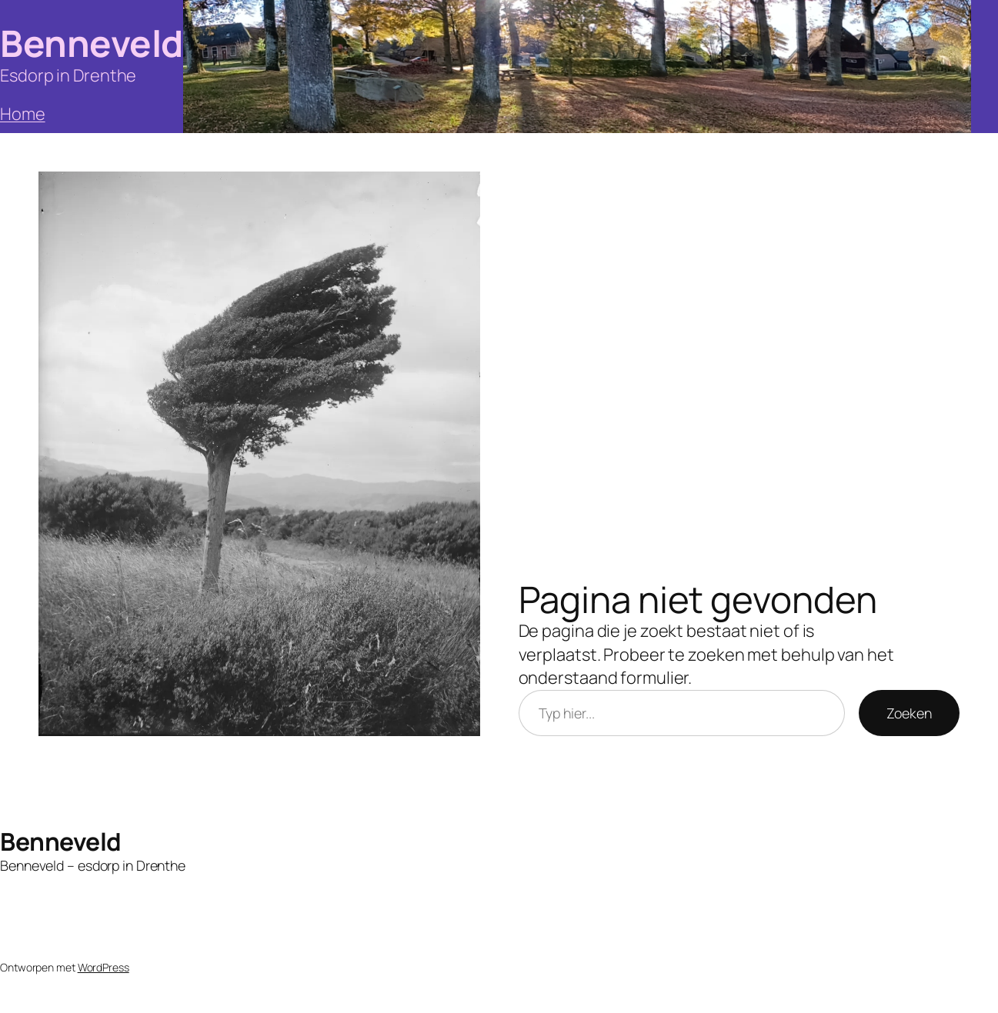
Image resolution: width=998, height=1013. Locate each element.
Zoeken (909, 713)
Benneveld (91, 43)
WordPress (103, 967)
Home (22, 113)
